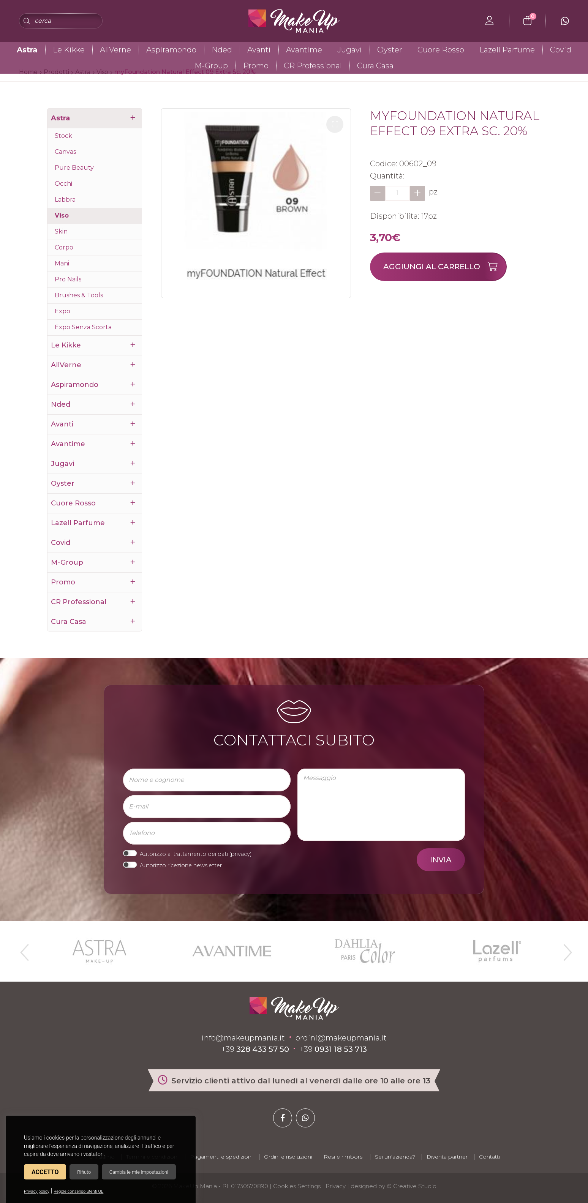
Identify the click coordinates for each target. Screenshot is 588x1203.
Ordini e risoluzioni (288, 1156)
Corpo (64, 247)
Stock (63, 135)
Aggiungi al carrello (444, 266)
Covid (560, 49)
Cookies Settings (297, 1186)
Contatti (489, 1156)
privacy (240, 854)
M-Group (211, 65)
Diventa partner (447, 1156)
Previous (23, 949)
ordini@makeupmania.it (341, 1037)
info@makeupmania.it (243, 1037)
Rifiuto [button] (84, 1172)
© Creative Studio (411, 1186)
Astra (27, 49)
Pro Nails (68, 279)
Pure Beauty (74, 167)
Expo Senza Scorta (83, 327)
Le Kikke (69, 49)
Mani (62, 263)
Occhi (63, 183)
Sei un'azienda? (395, 1156)
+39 (255, 1049)
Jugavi (349, 49)
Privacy (336, 1186)
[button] (334, 124)
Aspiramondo (171, 49)
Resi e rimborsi (344, 1156)
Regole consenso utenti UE (78, 1191)
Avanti (259, 49)
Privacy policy (36, 1191)
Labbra (65, 199)
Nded (222, 49)
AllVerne (115, 49)
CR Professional (313, 65)
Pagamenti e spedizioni (221, 1156)
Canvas (65, 151)
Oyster (389, 49)
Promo (256, 65)
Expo (62, 311)
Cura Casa (375, 65)
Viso (62, 215)
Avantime (304, 49)
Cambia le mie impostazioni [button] (138, 1172)
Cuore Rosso (440, 49)
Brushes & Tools (79, 295)
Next (564, 949)
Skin (61, 231)
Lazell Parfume (507, 49)
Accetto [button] (45, 1172)
